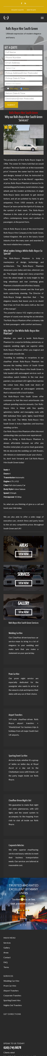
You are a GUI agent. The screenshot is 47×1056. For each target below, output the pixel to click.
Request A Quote (17, 10)
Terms (6, 967)
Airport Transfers (11, 990)
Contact (7, 957)
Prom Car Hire (10, 985)
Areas (6, 952)
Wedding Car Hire (11, 981)
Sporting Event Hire (12, 1000)
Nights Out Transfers (13, 1005)
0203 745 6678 (31, 10)
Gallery (7, 947)
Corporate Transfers (12, 995)
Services (7, 943)
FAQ (6, 962)
